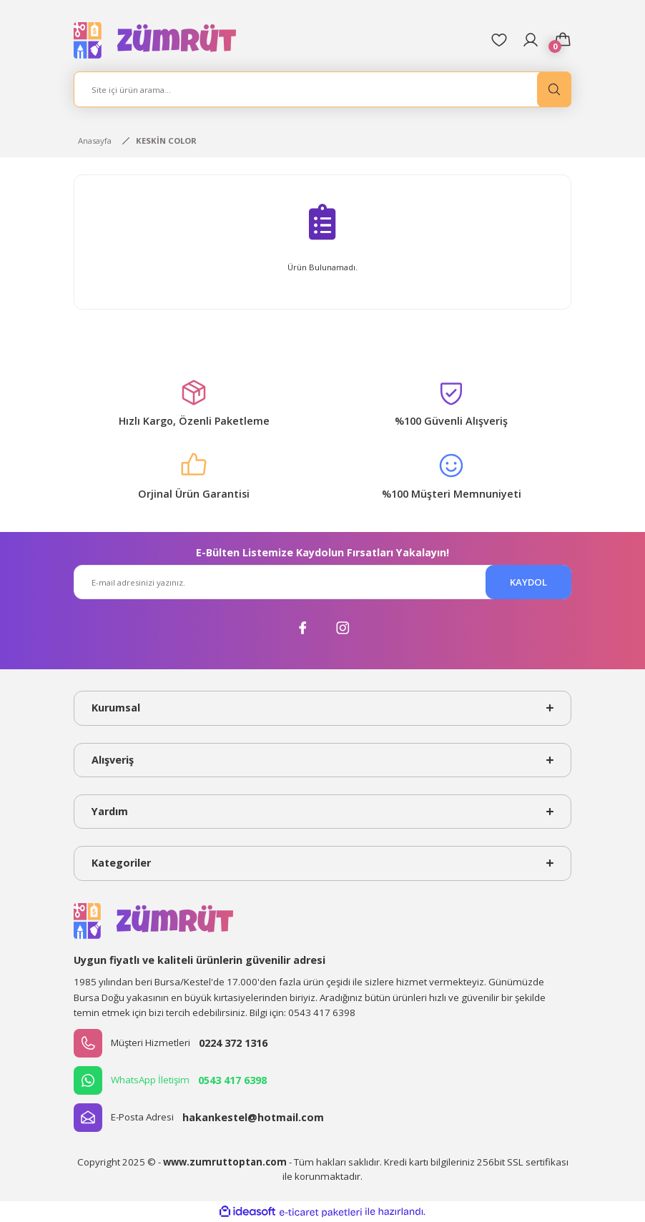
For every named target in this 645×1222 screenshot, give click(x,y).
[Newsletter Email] (322, 582)
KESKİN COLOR (166, 140)
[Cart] (562, 40)
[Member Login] (530, 40)
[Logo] (155, 40)
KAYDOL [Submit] (528, 582)
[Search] (322, 89)
